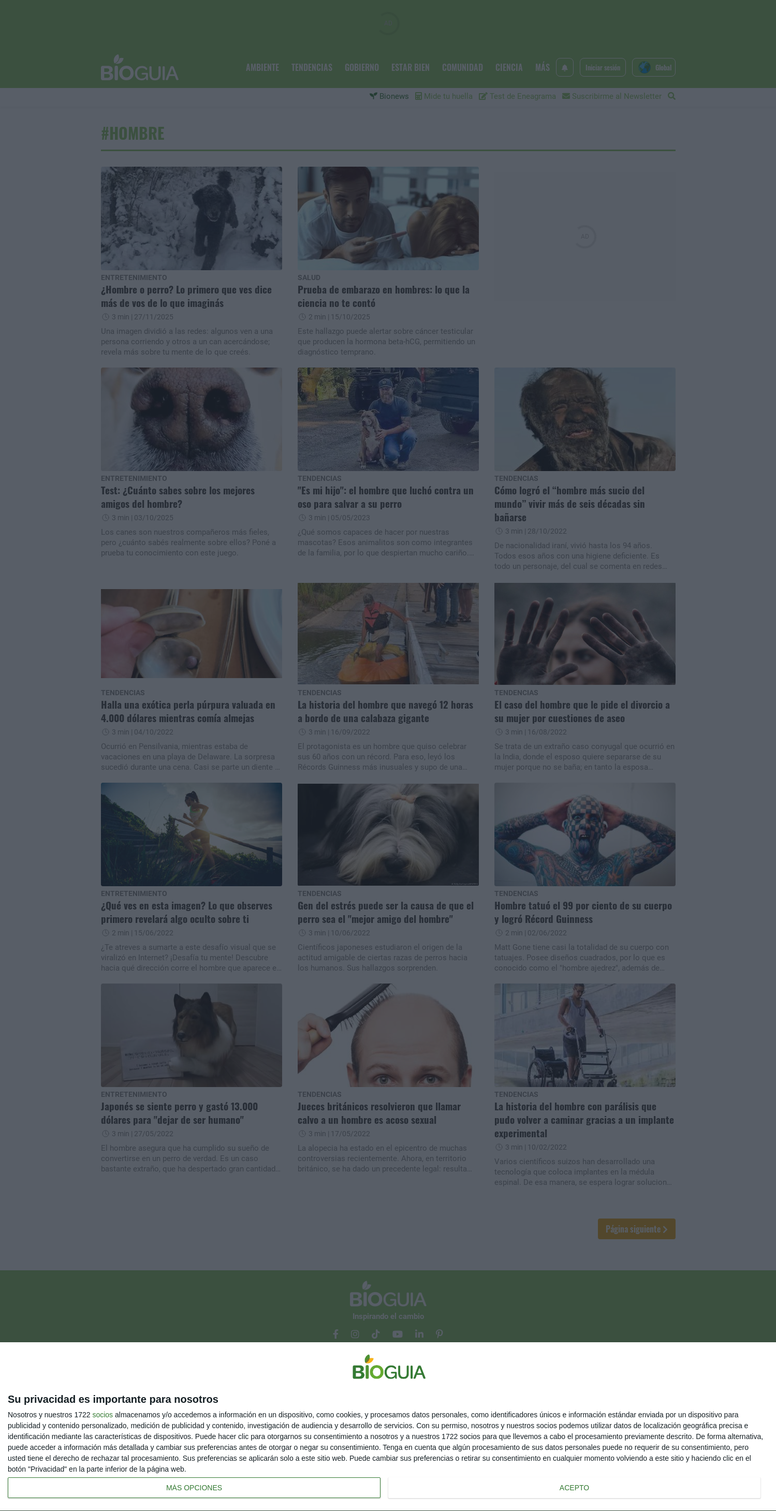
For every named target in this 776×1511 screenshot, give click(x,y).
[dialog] (388, 1427)
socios (102, 1414)
